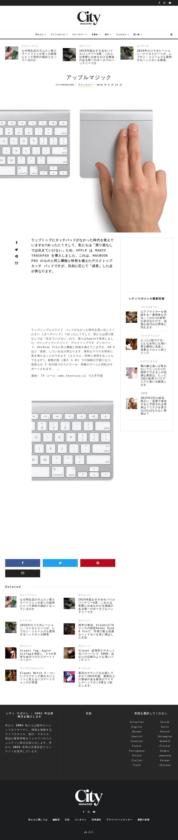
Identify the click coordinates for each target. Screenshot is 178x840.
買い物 (137, 34)
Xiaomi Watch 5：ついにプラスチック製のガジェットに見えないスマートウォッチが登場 (37, 677)
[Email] (16, 263)
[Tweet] (16, 249)
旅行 (107, 34)
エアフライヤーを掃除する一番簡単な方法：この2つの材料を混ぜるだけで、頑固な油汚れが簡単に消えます (154, 319)
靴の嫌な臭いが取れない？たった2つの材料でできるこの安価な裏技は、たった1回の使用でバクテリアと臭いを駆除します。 (154, 375)
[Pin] (16, 256)
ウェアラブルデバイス (32, 668)
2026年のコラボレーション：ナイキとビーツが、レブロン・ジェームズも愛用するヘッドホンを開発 (154, 55)
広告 (67, 819)
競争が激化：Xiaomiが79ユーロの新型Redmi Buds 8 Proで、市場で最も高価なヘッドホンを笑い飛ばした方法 (96, 631)
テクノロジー (78, 34)
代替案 (144, 393)
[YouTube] (170, 3)
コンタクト (81, 819)
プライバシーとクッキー (119, 819)
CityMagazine (65, 84)
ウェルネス (121, 34)
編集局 (56, 819)
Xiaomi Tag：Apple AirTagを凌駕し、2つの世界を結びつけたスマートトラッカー (38, 655)
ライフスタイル (58, 34)
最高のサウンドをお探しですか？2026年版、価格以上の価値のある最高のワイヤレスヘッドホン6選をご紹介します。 (96, 679)
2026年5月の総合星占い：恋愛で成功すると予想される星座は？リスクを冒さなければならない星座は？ (154, 405)
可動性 (95, 34)
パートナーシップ (150, 335)
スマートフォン (30, 46)
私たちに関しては (37, 819)
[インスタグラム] (164, 3)
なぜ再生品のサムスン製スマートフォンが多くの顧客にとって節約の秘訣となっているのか (39, 55)
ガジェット (85, 46)
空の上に (39, 34)
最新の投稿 (144, 819)
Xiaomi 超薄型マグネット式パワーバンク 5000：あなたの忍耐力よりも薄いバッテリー (96, 655)
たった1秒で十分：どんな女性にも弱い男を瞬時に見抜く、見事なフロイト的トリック (154, 346)
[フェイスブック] (159, 3)
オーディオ (143, 46)
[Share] (16, 242)
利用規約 (96, 819)
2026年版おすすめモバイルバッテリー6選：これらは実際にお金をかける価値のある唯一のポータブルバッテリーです (96, 57)
